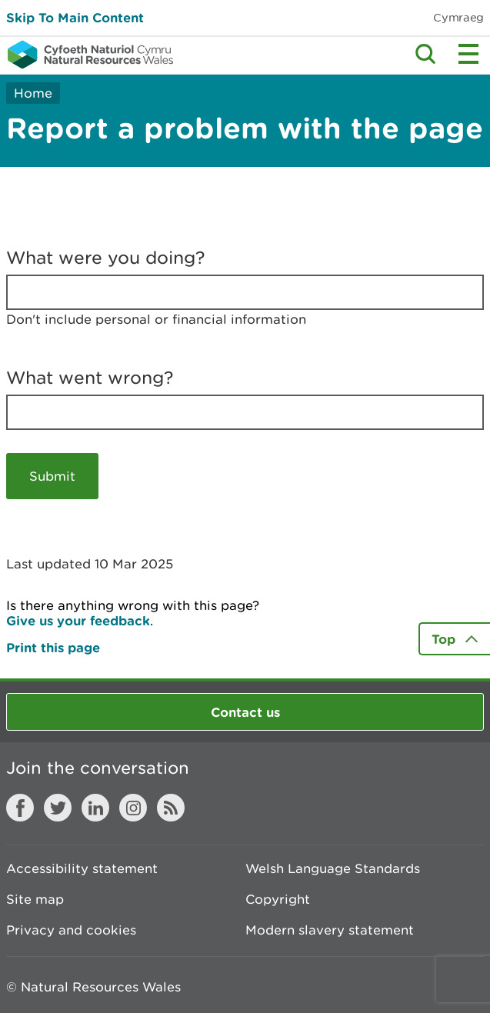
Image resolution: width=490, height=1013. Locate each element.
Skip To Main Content (75, 17)
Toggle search (425, 54)
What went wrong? (90, 377)
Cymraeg (458, 17)
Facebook (20, 807)
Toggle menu (468, 54)
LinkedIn (95, 807)
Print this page (53, 647)
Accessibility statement (82, 868)
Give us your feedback (78, 620)
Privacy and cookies (71, 930)
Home (33, 93)
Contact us (245, 712)
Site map (35, 899)
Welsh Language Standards (332, 868)
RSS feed (171, 807)
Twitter (58, 807)
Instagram (133, 807)
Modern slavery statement (329, 930)
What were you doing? (105, 257)
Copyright (277, 899)
